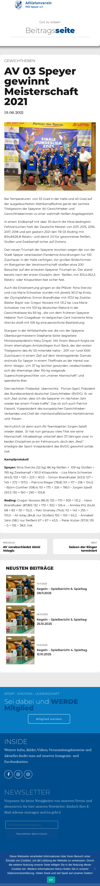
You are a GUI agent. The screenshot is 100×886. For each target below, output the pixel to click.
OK (51, 879)
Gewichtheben (19, 61)
